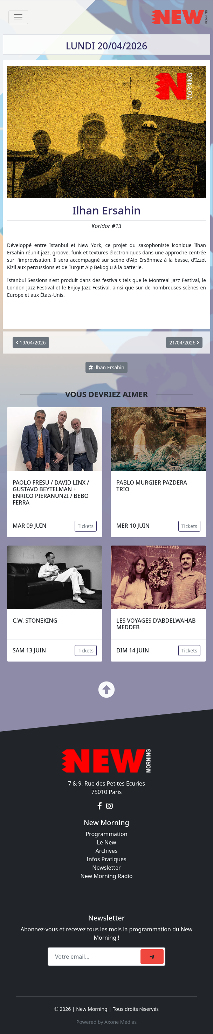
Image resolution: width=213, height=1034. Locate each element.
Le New (106, 842)
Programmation (106, 834)
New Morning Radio (107, 876)
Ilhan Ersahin (106, 367)
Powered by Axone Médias (106, 1022)
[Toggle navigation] (18, 17)
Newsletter (106, 867)
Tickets (86, 526)
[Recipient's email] (95, 956)
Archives (106, 851)
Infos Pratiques (106, 859)
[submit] (152, 956)
